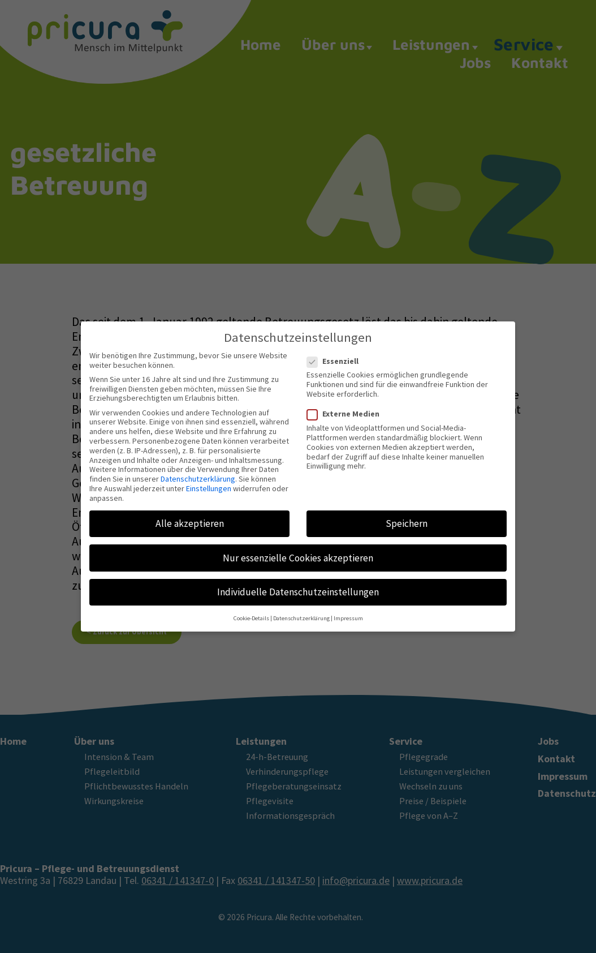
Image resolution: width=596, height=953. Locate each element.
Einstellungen (208, 481)
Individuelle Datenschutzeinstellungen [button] (298, 584)
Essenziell (336, 353)
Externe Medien (346, 406)
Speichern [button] (406, 516)
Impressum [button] (348, 610)
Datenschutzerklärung (198, 471)
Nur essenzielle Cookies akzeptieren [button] (298, 550)
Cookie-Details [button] (251, 610)
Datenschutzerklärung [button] (301, 610)
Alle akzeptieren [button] (190, 516)
